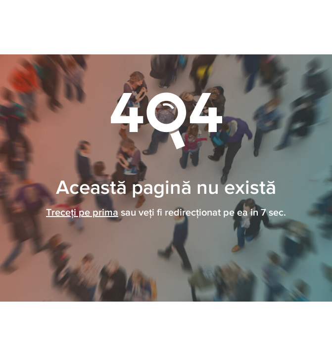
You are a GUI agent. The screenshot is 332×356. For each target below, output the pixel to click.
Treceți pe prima (82, 213)
